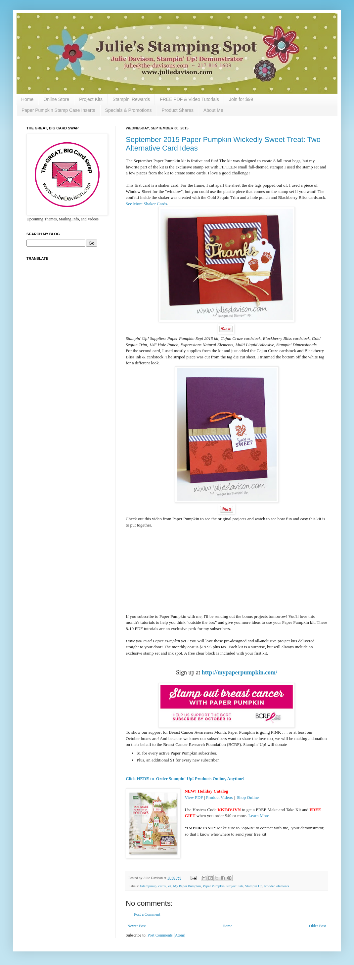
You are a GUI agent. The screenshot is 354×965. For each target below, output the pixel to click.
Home (27, 99)
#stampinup (148, 886)
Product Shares (177, 110)
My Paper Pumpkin (187, 886)
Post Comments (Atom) (166, 935)
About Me (213, 110)
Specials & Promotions (128, 110)
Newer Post (136, 926)
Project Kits (91, 99)
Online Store (56, 99)
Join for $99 (241, 99)
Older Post (317, 926)
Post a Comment (147, 914)
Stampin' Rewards (131, 99)
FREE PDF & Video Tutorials (189, 99)
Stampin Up (253, 886)
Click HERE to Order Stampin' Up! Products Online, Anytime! (185, 778)
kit (169, 886)
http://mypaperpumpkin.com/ (239, 672)
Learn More (258, 815)
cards (162, 886)
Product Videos (219, 797)
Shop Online (248, 797)
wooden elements (276, 886)
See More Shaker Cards (146, 203)
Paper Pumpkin (214, 886)
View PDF (194, 797)
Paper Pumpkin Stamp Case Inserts (58, 110)
